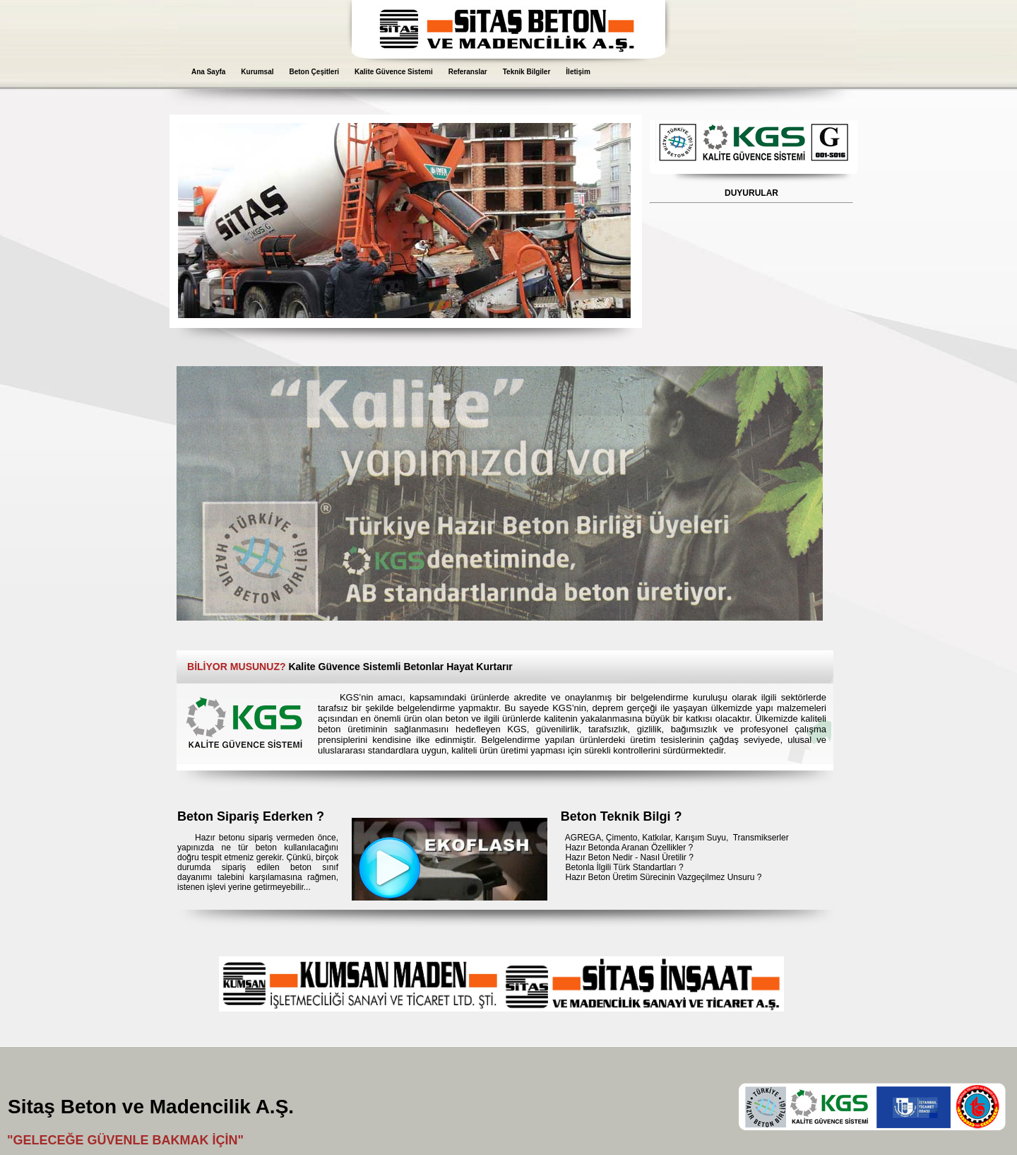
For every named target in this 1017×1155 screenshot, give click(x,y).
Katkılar (656, 838)
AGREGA (583, 838)
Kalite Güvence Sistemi (394, 72)
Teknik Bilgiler (527, 72)
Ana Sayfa (208, 72)
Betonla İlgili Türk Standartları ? (624, 867)
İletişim (578, 72)
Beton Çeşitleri (314, 72)
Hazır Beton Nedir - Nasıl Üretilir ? (629, 857)
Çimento (622, 838)
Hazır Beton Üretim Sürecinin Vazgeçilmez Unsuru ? (663, 877)
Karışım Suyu (700, 838)
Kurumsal (257, 72)
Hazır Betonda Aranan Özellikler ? (629, 847)
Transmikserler (761, 838)
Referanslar (467, 72)
